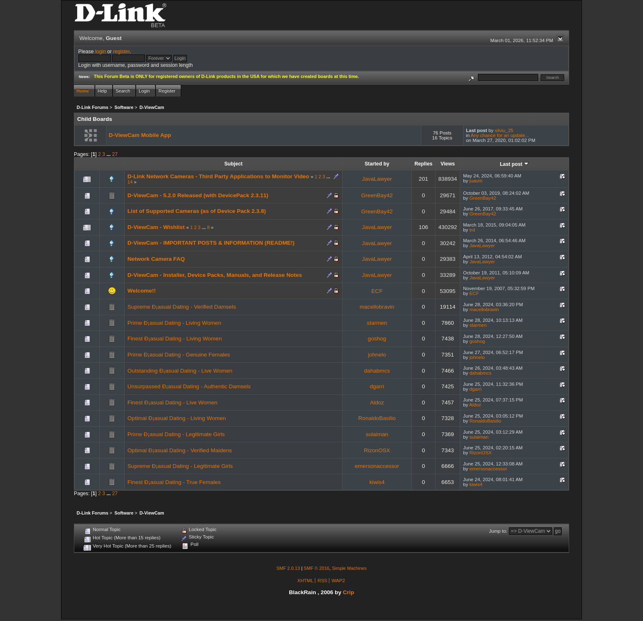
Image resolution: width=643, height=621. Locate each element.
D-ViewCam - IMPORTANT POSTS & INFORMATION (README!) (211, 243)
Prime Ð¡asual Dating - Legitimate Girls (176, 434)
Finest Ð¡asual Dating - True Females (174, 482)
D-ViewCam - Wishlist (156, 227)
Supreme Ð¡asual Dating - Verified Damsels (182, 307)
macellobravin (376, 307)
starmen (377, 323)
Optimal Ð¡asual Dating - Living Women (177, 418)
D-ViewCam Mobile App (140, 135)
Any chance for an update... (499, 135)
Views (447, 164)
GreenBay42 (376, 195)
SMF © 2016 (316, 568)
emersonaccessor (377, 466)
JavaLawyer (377, 179)
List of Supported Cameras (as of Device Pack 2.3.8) (197, 211)
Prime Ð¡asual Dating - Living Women (174, 323)
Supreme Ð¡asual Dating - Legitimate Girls (180, 466)
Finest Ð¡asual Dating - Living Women (175, 338)
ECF (377, 291)
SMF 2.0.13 (288, 568)
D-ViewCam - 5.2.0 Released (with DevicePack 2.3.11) (198, 195)
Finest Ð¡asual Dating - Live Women (172, 402)
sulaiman (377, 434)
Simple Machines (349, 568)
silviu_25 (504, 130)
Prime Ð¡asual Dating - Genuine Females (179, 355)
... (109, 154)
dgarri (377, 386)
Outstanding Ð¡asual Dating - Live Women (180, 371)
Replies (423, 164)
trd (472, 229)
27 (115, 154)
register (121, 51)
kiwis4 (377, 482)
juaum (475, 180)
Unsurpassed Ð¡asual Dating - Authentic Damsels (189, 386)
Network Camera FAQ (156, 259)
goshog (377, 338)
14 (130, 181)
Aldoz (377, 402)
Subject (233, 164)
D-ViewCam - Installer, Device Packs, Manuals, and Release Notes (215, 275)
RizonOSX (377, 450)
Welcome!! (142, 291)
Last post (514, 164)
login (100, 51)
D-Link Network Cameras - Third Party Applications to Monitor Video (219, 176)
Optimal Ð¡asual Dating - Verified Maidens (180, 450)
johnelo (377, 355)
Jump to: (498, 531)
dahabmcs (377, 371)
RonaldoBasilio (377, 418)
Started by (376, 164)
